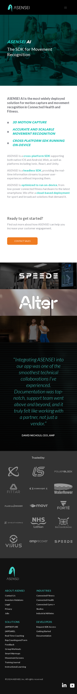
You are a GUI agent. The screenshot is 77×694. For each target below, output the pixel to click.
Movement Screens (14, 658)
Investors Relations (14, 600)
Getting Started (43, 631)
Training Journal (12, 662)
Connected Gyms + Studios (45, 606)
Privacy (8, 609)
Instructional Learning (15, 666)
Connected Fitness (45, 595)
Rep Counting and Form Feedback (16, 642)
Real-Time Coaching (14, 635)
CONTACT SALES (22, 241)
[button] (65, 8)
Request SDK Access (46, 626)
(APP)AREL (10, 631)
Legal (7, 604)
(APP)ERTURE (11, 626)
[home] (18, 8)
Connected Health (45, 600)
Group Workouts (13, 649)
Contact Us (10, 595)
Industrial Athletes (45, 613)
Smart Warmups (12, 653)
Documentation (43, 635)
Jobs (7, 613)
